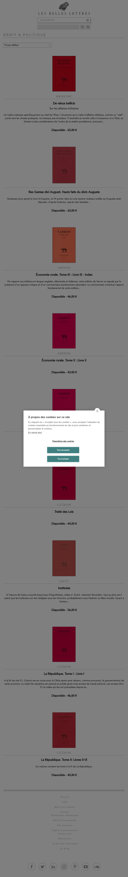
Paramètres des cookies (63, 441)
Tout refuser (63, 459)
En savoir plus (35, 432)
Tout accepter (63, 450)
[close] (97, 411)
